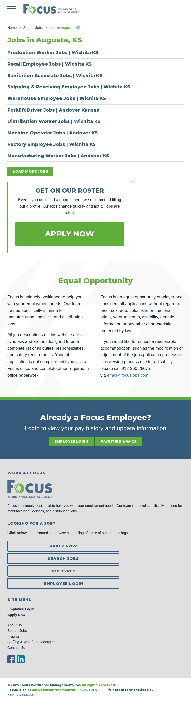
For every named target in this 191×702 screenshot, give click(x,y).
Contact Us (16, 648)
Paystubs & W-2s (119, 441)
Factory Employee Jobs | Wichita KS (51, 144)
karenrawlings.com (21, 694)
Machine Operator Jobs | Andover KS (52, 133)
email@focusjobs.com (127, 375)
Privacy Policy (87, 690)
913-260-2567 (135, 368)
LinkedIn (21, 659)
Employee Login (71, 441)
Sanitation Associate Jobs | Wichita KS (54, 75)
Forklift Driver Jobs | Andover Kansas (53, 110)
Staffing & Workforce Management (33, 642)
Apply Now (69, 233)
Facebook (11, 659)
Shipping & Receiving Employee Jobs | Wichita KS (68, 87)
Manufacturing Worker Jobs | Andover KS (58, 155)
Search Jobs (63, 558)
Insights (13, 636)
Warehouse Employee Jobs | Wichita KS (56, 98)
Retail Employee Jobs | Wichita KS (49, 64)
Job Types (63, 571)
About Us (14, 625)
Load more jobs (30, 171)
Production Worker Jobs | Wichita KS (52, 52)
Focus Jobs (51, 9)
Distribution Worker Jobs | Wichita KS (53, 121)
